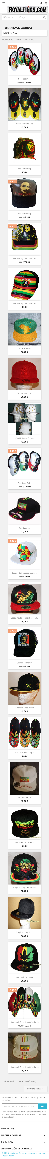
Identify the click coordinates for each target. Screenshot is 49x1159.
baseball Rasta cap (24, 123)
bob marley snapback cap (24, 258)
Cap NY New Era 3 (24, 393)
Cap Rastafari (24, 528)
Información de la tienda (16, 1148)
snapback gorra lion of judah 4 (25, 1067)
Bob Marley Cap (24, 213)
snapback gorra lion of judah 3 (25, 1022)
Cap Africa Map (24, 348)
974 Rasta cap (24, 79)
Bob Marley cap (24, 168)
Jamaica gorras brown (24, 707)
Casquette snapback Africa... (24, 573)
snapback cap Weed (24, 977)
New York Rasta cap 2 (24, 752)
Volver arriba (35, 1089)
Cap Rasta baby (24, 483)
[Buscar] (24, 17)
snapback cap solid (24, 932)
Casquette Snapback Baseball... (24, 618)
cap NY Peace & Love (24, 438)
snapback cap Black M (24, 842)
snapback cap (24, 797)
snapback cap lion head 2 (24, 887)
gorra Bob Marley (24, 662)
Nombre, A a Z (24, 33)
